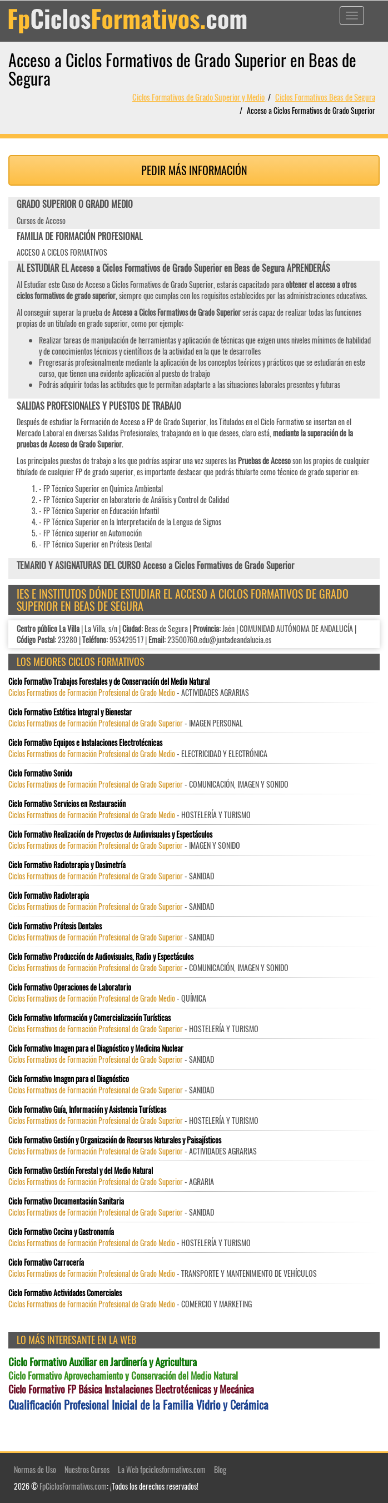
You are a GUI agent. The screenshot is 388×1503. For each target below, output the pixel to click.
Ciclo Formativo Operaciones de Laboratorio (69, 987)
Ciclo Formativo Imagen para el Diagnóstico (68, 1078)
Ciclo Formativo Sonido (40, 773)
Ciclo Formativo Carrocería (46, 1262)
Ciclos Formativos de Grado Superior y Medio (198, 97)
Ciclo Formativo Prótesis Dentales (55, 926)
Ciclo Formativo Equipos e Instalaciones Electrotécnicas (85, 742)
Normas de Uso (35, 1469)
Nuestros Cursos (87, 1469)
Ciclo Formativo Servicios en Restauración (67, 803)
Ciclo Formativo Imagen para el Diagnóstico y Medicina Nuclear (95, 1048)
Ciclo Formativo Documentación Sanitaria (66, 1201)
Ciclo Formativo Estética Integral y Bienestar (70, 712)
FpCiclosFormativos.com (73, 1486)
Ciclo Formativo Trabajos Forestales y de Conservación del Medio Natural (109, 681)
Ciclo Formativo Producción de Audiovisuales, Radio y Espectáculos (100, 956)
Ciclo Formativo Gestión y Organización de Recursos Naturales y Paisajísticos (114, 1140)
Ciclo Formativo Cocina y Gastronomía (61, 1231)
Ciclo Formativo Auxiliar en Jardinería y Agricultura (102, 1361)
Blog (220, 1469)
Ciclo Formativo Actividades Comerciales (65, 1292)
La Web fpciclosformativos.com (162, 1469)
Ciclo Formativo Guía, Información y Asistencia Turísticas (87, 1109)
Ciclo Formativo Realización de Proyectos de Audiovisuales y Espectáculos (110, 834)
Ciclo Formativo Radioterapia (48, 895)
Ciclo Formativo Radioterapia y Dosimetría (67, 864)
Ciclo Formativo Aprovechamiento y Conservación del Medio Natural (123, 1375)
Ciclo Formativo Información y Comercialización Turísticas (89, 1017)
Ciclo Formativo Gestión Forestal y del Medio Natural (80, 1170)
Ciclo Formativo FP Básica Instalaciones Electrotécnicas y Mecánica (131, 1389)
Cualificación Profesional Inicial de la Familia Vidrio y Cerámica (138, 1405)
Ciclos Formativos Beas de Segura (325, 97)
